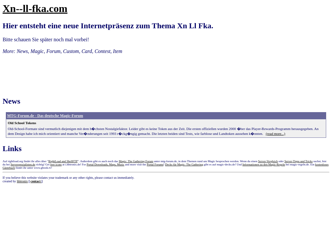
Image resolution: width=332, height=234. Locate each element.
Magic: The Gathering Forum (136, 161)
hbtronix (22, 181)
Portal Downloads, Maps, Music (105, 164)
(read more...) (275, 134)
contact (36, 181)
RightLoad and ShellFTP (62, 161)
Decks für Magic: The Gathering (184, 164)
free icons (56, 164)
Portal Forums (155, 164)
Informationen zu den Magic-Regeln (264, 164)
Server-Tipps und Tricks (298, 161)
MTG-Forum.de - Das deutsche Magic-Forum (45, 115)
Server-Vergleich (268, 161)
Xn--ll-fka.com (35, 8)
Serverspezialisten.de (23, 164)
